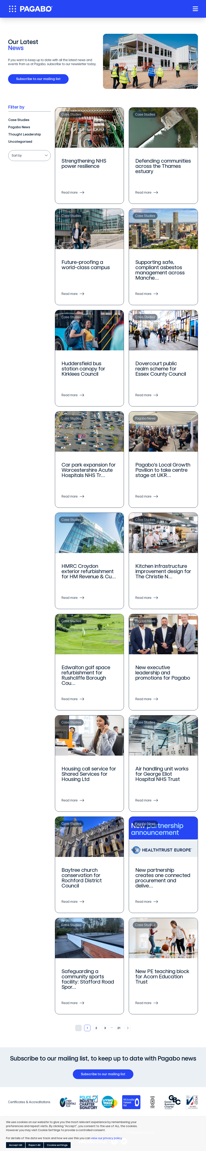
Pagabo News (19, 127)
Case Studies (18, 120)
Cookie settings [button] (57, 1145)
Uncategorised (20, 142)
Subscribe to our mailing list (40, 79)
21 (118, 1028)
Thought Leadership (24, 134)
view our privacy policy (106, 1138)
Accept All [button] (15, 1145)
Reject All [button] (34, 1145)
